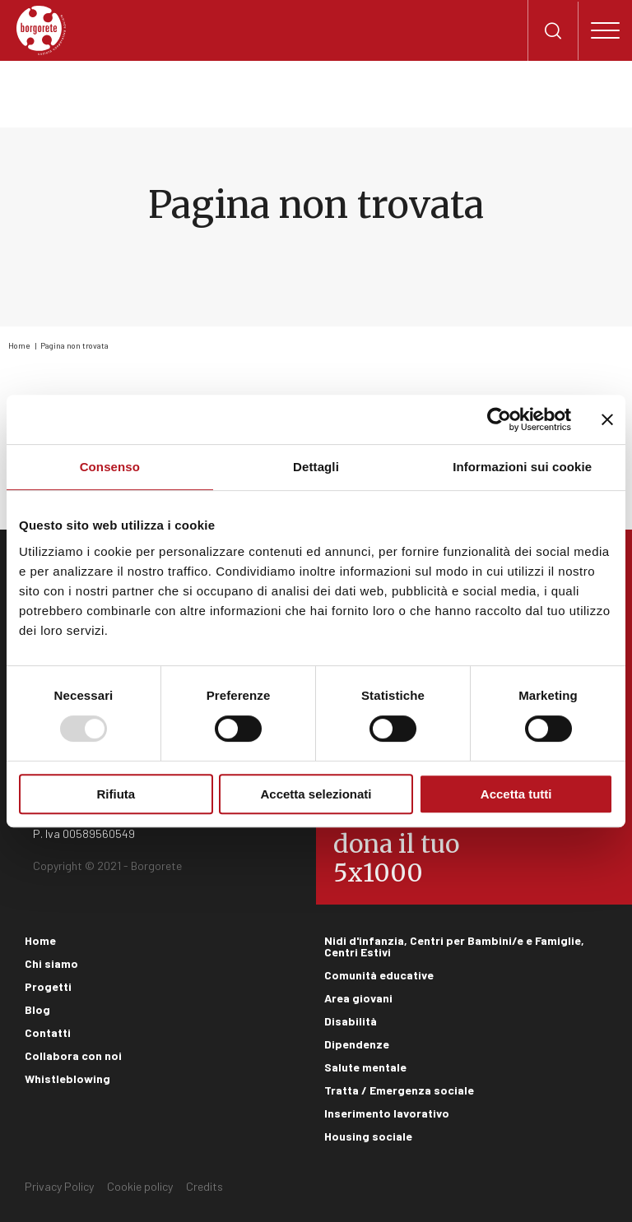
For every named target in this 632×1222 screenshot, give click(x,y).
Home (19, 345)
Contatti (48, 1032)
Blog (37, 1009)
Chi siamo (51, 963)
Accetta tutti (516, 794)
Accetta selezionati (315, 794)
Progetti (48, 986)
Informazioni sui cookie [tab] (522, 467)
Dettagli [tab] (316, 467)
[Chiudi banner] (607, 419)
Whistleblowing (67, 1078)
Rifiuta (115, 794)
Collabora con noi (73, 1055)
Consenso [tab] (110, 467)
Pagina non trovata (74, 345)
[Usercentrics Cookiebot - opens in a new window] (499, 419)
